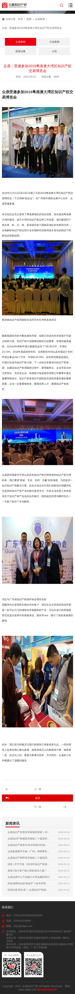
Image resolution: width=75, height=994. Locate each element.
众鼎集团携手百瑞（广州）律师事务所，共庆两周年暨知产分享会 (27, 852)
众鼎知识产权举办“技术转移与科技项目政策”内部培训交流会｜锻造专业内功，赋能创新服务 (28, 846)
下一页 (37, 806)
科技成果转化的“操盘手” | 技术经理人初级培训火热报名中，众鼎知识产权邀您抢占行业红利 (29, 884)
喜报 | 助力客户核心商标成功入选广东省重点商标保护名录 (28, 871)
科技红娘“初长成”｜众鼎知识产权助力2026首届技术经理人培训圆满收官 (28, 890)
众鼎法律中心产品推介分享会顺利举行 (29, 877)
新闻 (28, 19)
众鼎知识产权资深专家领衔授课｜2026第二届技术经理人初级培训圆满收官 (29, 833)
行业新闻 (54, 41)
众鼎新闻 (40, 19)
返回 (37, 798)
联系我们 (7, 907)
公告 (54, 51)
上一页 (37, 789)
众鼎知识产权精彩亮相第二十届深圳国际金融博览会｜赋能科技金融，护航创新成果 (29, 839)
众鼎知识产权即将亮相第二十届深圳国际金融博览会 (29, 858)
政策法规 (20, 51)
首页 (20, 19)
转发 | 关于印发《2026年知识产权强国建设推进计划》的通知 (29, 865)
